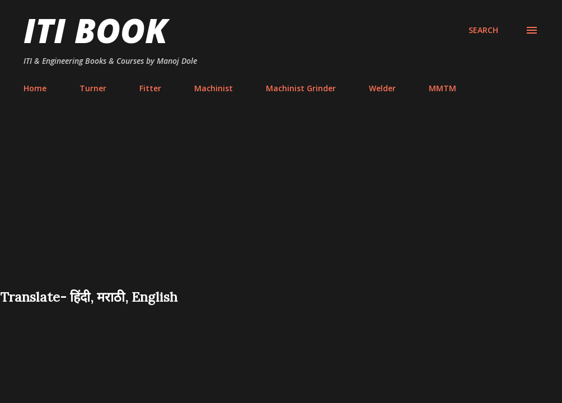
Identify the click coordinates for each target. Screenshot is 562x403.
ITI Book (95, 30)
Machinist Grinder (301, 88)
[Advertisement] (281, 203)
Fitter (150, 88)
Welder (382, 88)
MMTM (442, 88)
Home (35, 88)
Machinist (213, 88)
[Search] (483, 30)
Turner (92, 88)
